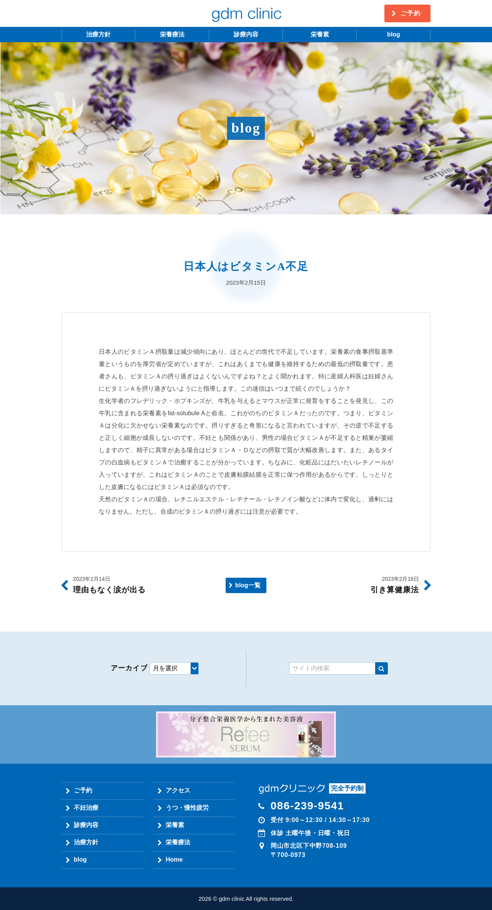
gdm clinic (246, 13)
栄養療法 (172, 34)
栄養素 (320, 34)
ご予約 (411, 13)
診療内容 (246, 34)
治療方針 (98, 34)
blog (393, 34)
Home (174, 859)
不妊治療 (86, 807)
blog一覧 (248, 585)
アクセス (178, 790)
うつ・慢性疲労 (187, 807)
